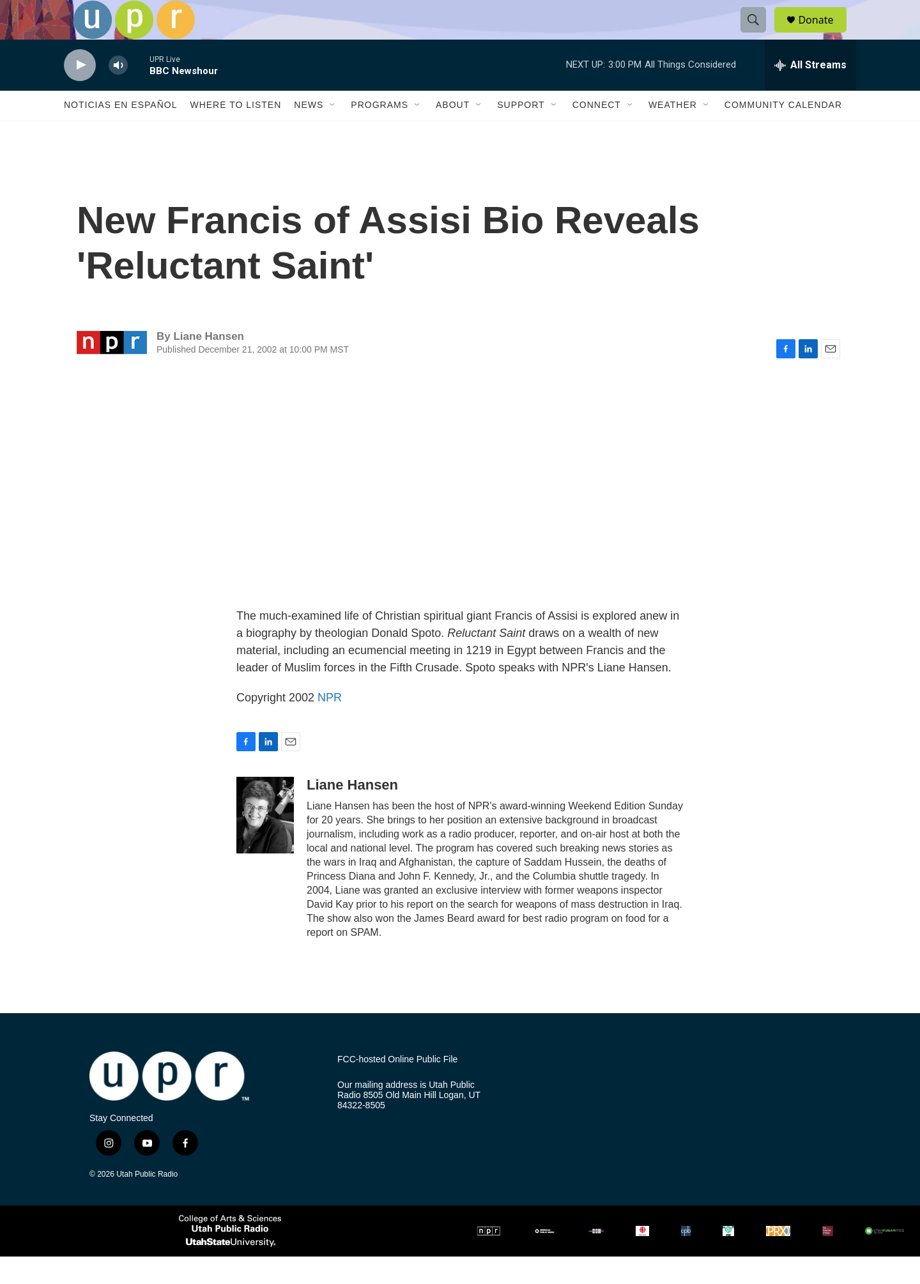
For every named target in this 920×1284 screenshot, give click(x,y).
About (453, 133)
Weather (672, 133)
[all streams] (810, 92)
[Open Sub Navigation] (333, 133)
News (308, 133)
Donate (823, 33)
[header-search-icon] (759, 34)
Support (520, 133)
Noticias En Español (120, 133)
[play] (80, 93)
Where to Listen (235, 133)
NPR (330, 725)
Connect (596, 133)
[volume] (118, 93)
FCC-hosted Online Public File (397, 1087)
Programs (379, 133)
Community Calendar (783, 133)
